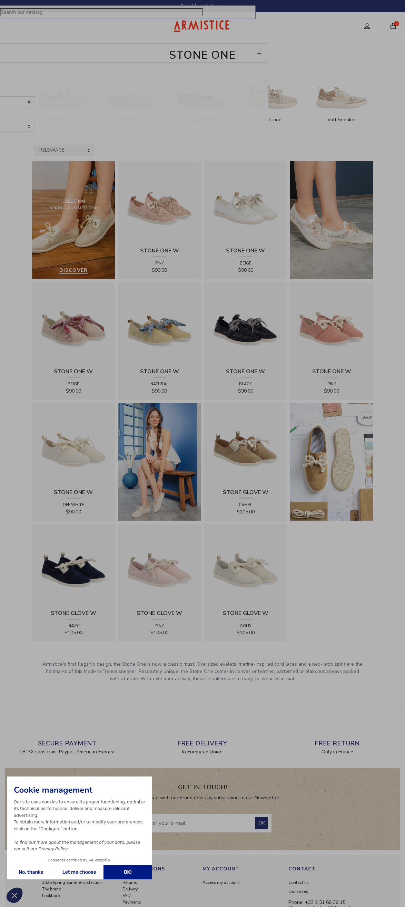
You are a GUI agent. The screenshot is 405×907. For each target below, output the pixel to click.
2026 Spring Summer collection (72, 882)
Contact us (298, 882)
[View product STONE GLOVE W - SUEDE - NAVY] (73, 565)
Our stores (298, 891)
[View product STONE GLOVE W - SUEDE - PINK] (159, 565)
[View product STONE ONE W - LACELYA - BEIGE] (245, 202)
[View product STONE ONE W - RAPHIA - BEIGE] (73, 323)
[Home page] (202, 26)
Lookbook (51, 895)
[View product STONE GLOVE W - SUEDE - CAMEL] (245, 444)
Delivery (130, 889)
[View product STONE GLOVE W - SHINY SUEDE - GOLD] (245, 565)
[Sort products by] (64, 150)
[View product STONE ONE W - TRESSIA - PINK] (331, 323)
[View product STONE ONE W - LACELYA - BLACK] (245, 323)
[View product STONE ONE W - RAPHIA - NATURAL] (159, 323)
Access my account (220, 882)
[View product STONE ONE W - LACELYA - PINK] (159, 202)
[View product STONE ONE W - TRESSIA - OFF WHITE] (73, 444)
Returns (129, 882)
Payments (131, 902)
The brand (51, 889)
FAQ (126, 895)
